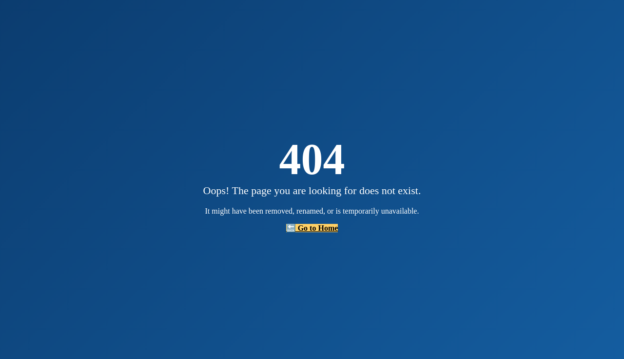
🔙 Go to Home (312, 228)
